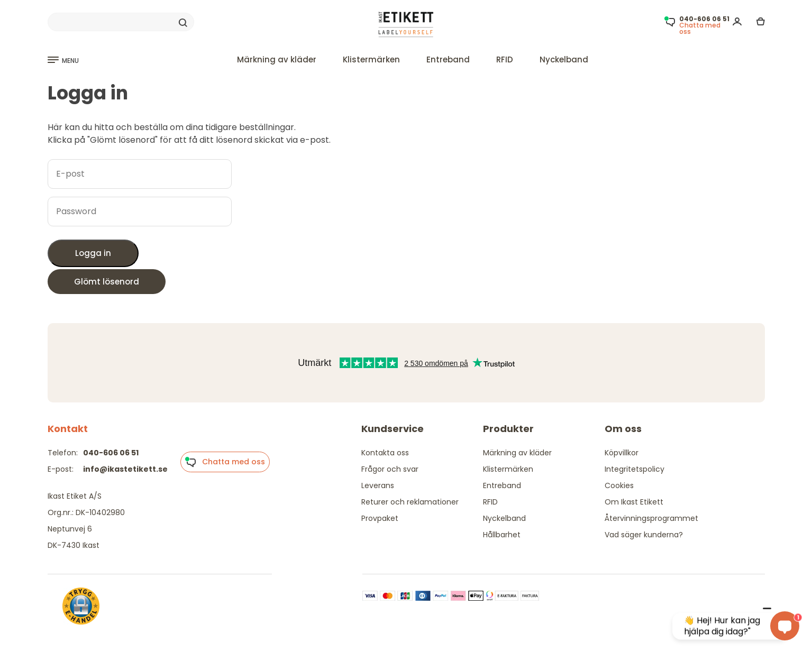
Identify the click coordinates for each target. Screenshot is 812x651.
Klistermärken (371, 59)
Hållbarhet (502, 534)
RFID (504, 59)
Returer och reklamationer (410, 502)
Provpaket (379, 518)
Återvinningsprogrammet (651, 518)
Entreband (448, 59)
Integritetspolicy (634, 469)
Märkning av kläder (276, 59)
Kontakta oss (385, 452)
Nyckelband (564, 59)
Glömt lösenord (106, 281)
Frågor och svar (389, 469)
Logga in (93, 253)
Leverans (377, 485)
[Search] (121, 22)
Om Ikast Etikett (634, 502)
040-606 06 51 (111, 452)
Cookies (619, 485)
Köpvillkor (621, 452)
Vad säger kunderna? (644, 534)
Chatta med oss (225, 462)
